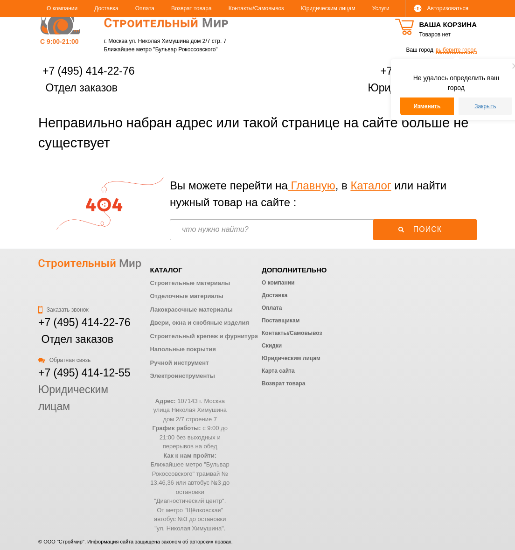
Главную (311, 185)
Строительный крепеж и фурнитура (204, 336)
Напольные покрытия (183, 349)
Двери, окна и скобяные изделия (199, 322)
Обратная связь (64, 360)
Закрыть (485, 106)
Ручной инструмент (179, 362)
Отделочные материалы (186, 295)
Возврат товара (191, 8)
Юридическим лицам (328, 8)
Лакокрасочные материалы (191, 309)
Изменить (427, 106)
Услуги (381, 8)
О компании (62, 8)
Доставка (106, 8)
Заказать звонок (63, 309)
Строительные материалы (190, 282)
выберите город (456, 50)
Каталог (370, 185)
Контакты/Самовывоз (256, 8)
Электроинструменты (182, 375)
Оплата (144, 8)
